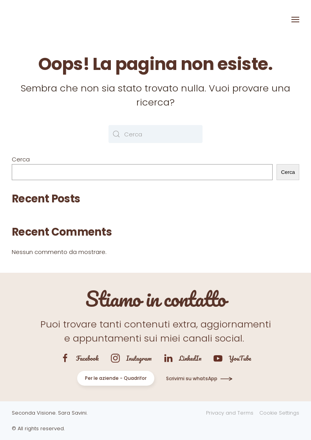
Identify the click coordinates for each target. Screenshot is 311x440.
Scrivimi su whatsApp (191, 378)
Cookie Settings (279, 413)
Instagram (139, 358)
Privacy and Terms (229, 413)
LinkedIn (190, 358)
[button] (295, 19)
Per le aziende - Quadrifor (115, 378)
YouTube (240, 358)
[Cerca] (155, 134)
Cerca (21, 159)
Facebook (87, 358)
